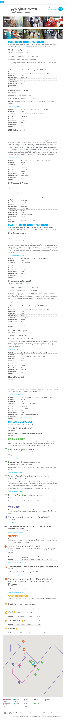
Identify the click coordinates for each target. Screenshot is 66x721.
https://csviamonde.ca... (14, 106)
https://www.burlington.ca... (15, 575)
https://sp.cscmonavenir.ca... (15, 349)
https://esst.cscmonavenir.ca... (16, 255)
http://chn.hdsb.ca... (13, 66)
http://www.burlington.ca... (15, 458)
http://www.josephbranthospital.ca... (17, 562)
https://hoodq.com (53, 9)
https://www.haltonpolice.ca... (16, 592)
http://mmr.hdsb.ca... (13, 157)
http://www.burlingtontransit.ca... (17, 532)
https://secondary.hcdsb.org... (16, 394)
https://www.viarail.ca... (14, 522)
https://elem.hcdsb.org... (14, 302)
